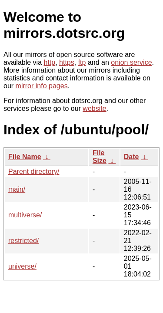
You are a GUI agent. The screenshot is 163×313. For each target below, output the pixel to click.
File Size (99, 156)
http (50, 62)
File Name (24, 156)
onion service (131, 62)
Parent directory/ (33, 171)
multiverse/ (25, 215)
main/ (16, 189)
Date (131, 156)
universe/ (22, 266)
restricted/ (23, 240)
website (94, 108)
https (66, 62)
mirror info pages (42, 86)
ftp (82, 62)
